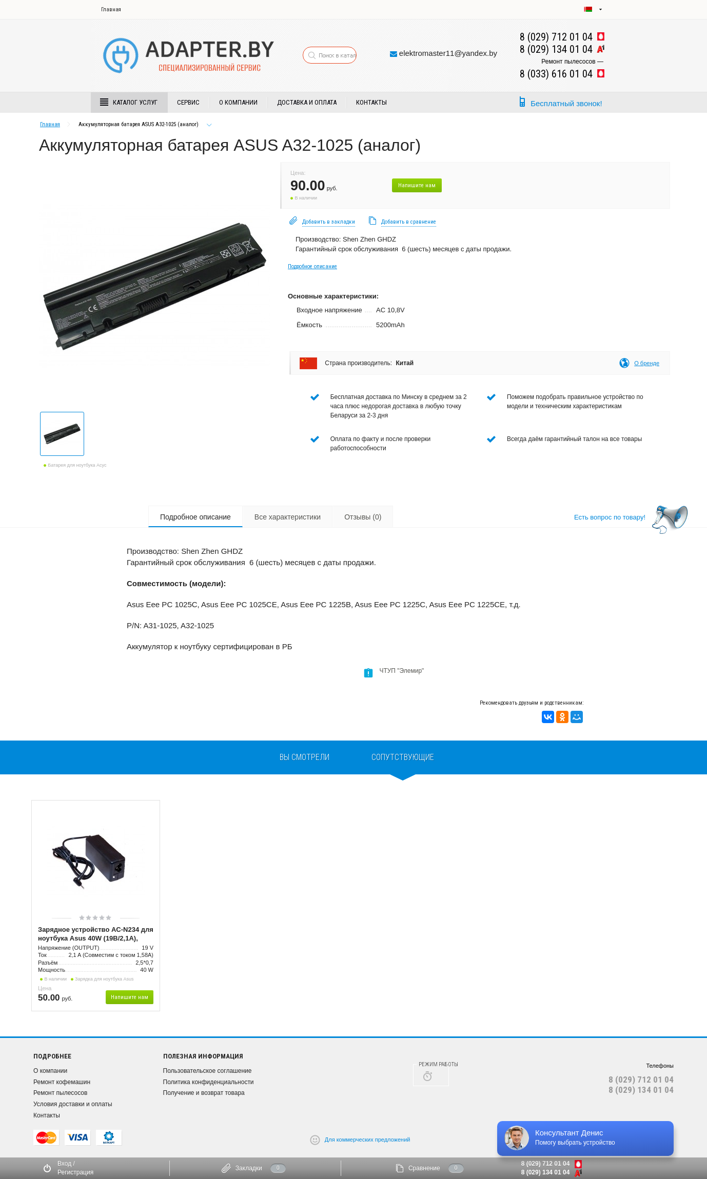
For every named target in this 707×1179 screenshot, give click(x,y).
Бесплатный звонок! (566, 103)
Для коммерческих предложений (367, 1139)
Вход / (66, 1163)
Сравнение (424, 1168)
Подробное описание (312, 266)
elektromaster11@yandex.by (448, 53)
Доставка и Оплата (307, 102)
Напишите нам (417, 185)
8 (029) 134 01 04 (641, 1090)
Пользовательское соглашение (207, 1070)
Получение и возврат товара (204, 1092)
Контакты (371, 102)
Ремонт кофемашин (61, 1082)
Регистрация (75, 1172)
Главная (111, 9)
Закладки (248, 1168)
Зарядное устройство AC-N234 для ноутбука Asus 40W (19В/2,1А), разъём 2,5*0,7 (95, 934)
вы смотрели (304, 757)
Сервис (188, 102)
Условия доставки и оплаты (72, 1104)
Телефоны (660, 1066)
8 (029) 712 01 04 (641, 1079)
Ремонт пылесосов (60, 1092)
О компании (238, 102)
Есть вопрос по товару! (609, 517)
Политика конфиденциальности (208, 1082)
